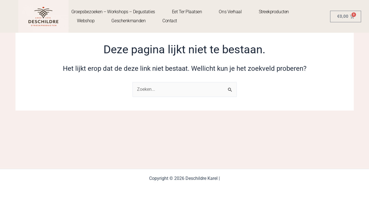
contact (169, 20)
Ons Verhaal (230, 11)
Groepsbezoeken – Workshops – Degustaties (113, 11)
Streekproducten (274, 11)
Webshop (86, 20)
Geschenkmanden (128, 20)
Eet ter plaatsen (187, 11)
